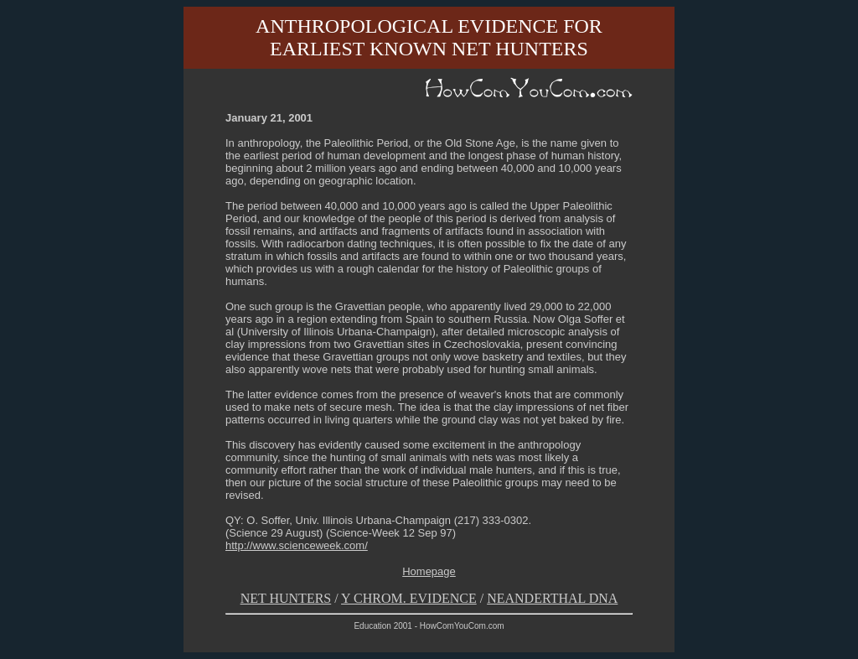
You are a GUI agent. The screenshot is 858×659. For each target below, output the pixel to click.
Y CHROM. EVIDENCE (409, 598)
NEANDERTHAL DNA (552, 598)
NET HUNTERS (286, 598)
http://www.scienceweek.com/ (296, 545)
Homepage (429, 571)
